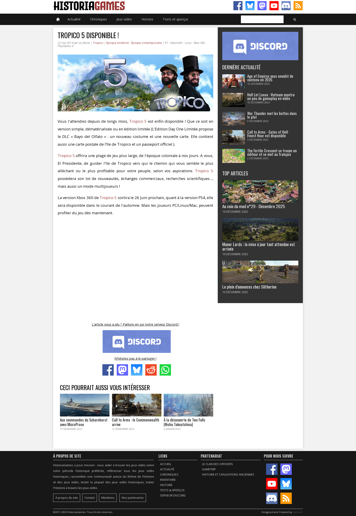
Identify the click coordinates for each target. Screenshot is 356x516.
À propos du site (66, 498)
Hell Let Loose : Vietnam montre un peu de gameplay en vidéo (271, 96)
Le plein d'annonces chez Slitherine (249, 286)
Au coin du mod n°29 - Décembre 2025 (253, 206)
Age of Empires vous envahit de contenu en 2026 (270, 78)
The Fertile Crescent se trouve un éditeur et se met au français (272, 152)
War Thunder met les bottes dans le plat (272, 115)
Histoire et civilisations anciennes (228, 474)
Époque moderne (117, 43)
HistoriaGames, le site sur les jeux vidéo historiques (115, 5)
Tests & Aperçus (172, 490)
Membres (107, 498)
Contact (89, 498)
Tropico (98, 43)
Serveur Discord (173, 495)
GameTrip (209, 469)
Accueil (165, 464)
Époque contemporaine (146, 43)
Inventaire (168, 480)
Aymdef (298, 512)
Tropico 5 (138, 121)
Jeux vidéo (124, 19)
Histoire (147, 19)
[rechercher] (262, 19)
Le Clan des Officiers (217, 464)
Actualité (74, 19)
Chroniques (98, 19)
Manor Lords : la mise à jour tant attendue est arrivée (258, 246)
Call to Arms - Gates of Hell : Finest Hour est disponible (268, 134)
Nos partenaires (133, 498)
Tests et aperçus (175, 19)
